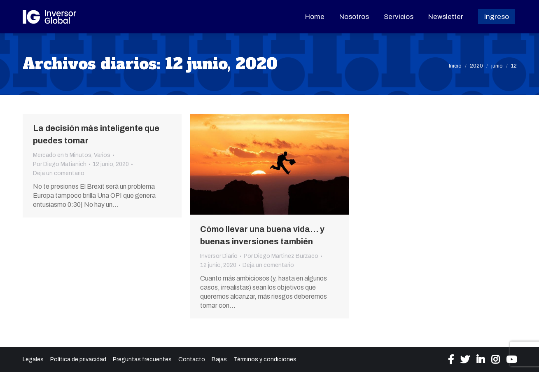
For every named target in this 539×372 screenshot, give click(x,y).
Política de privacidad (78, 359)
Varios (102, 155)
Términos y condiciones (264, 359)
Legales (33, 359)
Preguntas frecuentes (142, 359)
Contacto (191, 359)
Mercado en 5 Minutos (62, 155)
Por (59, 164)
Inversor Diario (219, 256)
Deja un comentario (58, 173)
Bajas (219, 359)
